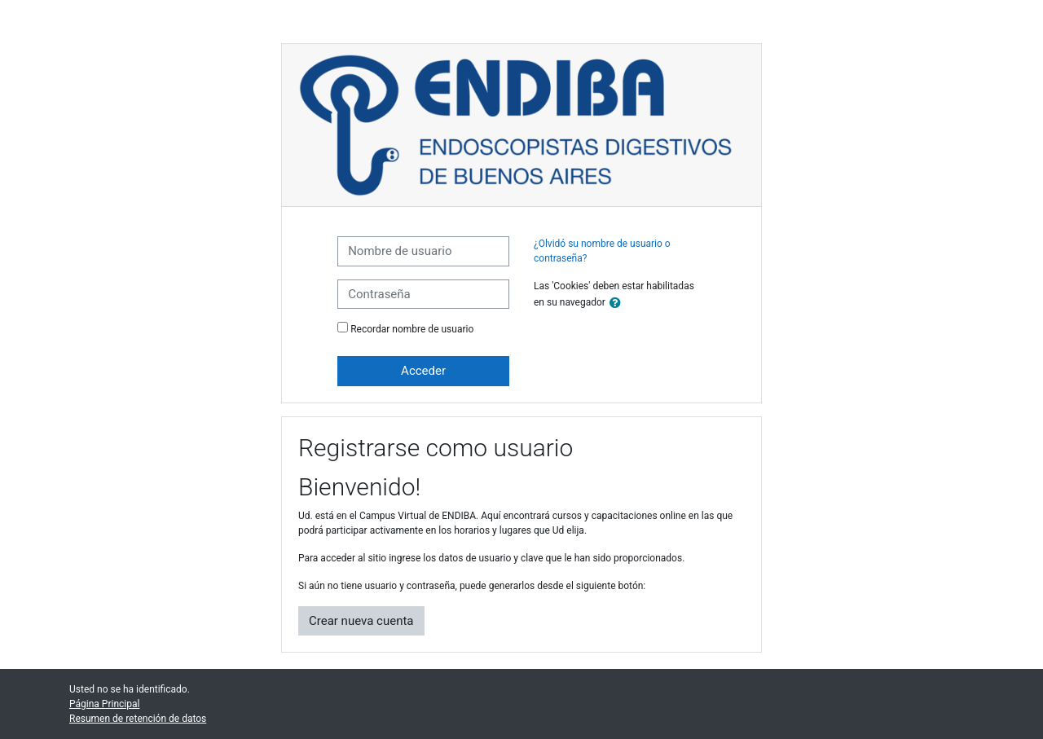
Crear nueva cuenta (361, 621)
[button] (618, 303)
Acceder (423, 370)
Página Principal (104, 704)
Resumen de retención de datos (137, 718)
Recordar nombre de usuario (411, 329)
